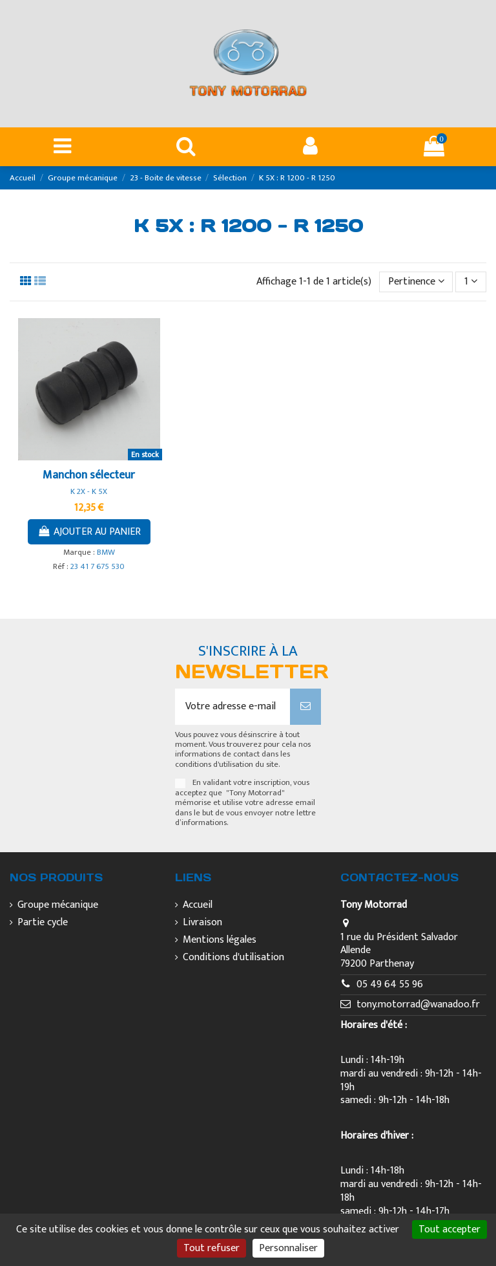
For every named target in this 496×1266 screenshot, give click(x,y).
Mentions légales (219, 940)
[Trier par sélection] (416, 282)
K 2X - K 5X (88, 492)
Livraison (202, 923)
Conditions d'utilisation (233, 958)
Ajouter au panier (89, 532)
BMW (106, 552)
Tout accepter (449, 1229)
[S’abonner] (305, 707)
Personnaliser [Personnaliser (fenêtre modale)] (288, 1248)
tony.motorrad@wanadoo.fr (418, 1004)
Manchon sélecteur (89, 475)
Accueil (197, 905)
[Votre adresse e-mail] (232, 707)
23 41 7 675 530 (97, 567)
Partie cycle (42, 923)
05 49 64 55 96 (389, 984)
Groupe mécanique (57, 905)
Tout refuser (211, 1248)
